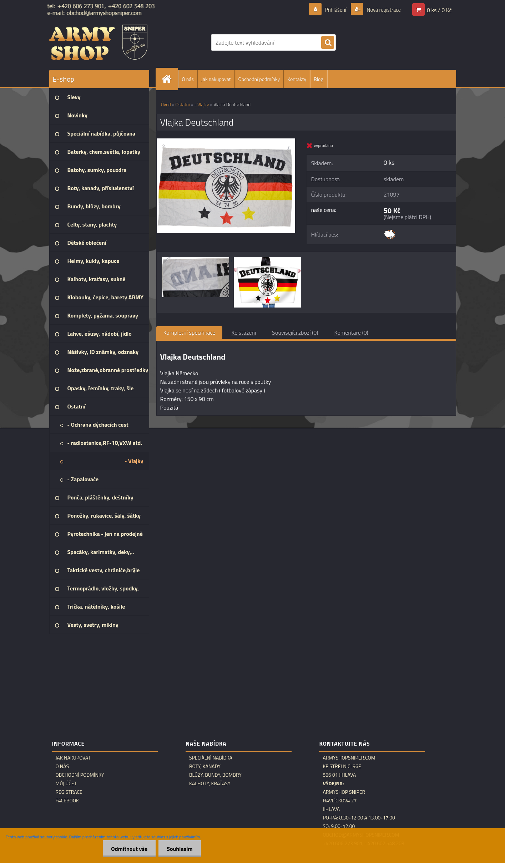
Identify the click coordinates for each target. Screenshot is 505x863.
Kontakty (296, 79)
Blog (318, 79)
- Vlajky (201, 104)
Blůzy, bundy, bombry (215, 774)
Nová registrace (381, 9)
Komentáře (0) (351, 332)
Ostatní (183, 104)
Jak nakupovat (216, 79)
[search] (327, 43)
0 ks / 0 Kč (439, 9)
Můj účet (66, 783)
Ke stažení (243, 332)
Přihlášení (331, 9)
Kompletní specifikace (189, 332)
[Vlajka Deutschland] (226, 141)
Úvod (166, 104)
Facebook (67, 800)
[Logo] (98, 42)
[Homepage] (170, 79)
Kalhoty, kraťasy (210, 783)
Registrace (69, 792)
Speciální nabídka (210, 757)
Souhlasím (179, 848)
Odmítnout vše (127, 848)
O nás (188, 79)
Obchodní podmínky (259, 79)
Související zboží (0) (295, 332)
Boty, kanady (205, 766)
